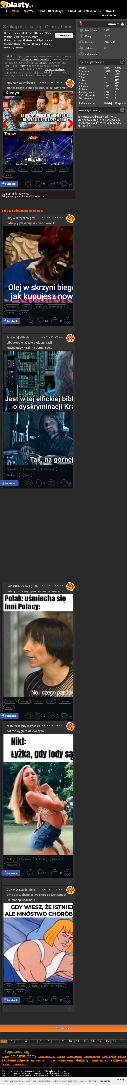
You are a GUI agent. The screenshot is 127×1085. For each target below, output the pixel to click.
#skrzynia (11, 312)
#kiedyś (10, 169)
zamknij (120, 1079)
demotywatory (54, 69)
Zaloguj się (7, 196)
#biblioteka (31, 469)
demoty (82, 1060)
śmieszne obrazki (39, 63)
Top (12, 11)
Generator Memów (81, 11)
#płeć (34, 985)
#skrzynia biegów (57, 306)
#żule (62, 169)
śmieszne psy (97, 1061)
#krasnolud (49, 469)
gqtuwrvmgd (98, 119)
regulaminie (104, 1081)
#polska (10, 701)
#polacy (24, 701)
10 (70, 1041)
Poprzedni (6, 115)
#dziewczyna (25, 859)
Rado (84, 89)
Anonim (85, 71)
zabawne (122, 1056)
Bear (83, 80)
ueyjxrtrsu (84, 116)
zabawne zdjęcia (15, 1060)
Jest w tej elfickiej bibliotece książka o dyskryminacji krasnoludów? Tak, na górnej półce (29, 342)
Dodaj (41, 11)
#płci (9, 991)
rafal (83, 83)
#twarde (56, 859)
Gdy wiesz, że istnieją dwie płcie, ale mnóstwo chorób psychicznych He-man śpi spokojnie (36, 895)
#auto (39, 306)
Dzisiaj (108, 103)
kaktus (84, 86)
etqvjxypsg (84, 119)
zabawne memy (74, 1056)
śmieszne (61, 1056)
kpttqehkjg (84, 125)
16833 (107, 30)
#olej (27, 306)
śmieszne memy (23, 1056)
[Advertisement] (38, 512)
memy (24, 65)
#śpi (9, 985)
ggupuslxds (113, 119)
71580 (107, 36)
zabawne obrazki (46, 1056)
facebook (6, 1064)
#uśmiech (64, 701)
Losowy (27, 11)
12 (85, 1041)
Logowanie (108, 11)
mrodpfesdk (85, 122)
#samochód (12, 306)
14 (99, 1041)
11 (77, 1041)
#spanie (21, 985)
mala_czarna (88, 92)
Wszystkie (120, 103)
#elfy (27, 475)
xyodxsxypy (97, 116)
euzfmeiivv (99, 122)
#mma (50, 169)
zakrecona (88, 98)
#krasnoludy (12, 469)
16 (114, 1041)
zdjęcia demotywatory (36, 59)
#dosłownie (12, 475)
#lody (9, 859)
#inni (51, 701)
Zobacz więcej (93, 54)
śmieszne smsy (19, 1064)
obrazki (52, 1061)
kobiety (5, 1056)
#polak (38, 701)
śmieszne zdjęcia (92, 1056)
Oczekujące (56, 11)
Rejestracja (109, 15)
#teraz (24, 169)
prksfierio (110, 116)
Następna (70, 115)
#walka (37, 169)
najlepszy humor (38, 1061)
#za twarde (12, 865)
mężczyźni (109, 1056)
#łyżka (42, 859)
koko (83, 77)
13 (92, 1041)
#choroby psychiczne (54, 985)
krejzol (84, 74)
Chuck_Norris (88, 95)
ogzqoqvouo (114, 122)
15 (107, 1041)
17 (122, 1041)
